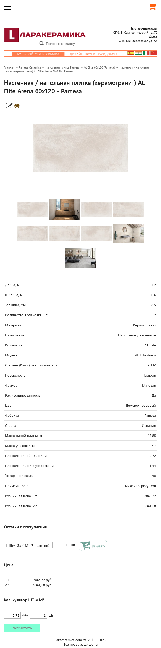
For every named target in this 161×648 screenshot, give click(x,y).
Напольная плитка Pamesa (62, 67)
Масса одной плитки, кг (24, 435)
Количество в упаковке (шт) (26, 315)
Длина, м (12, 285)
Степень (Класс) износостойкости (31, 365)
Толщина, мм (15, 305)
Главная (9, 67)
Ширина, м (13, 295)
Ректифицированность (23, 395)
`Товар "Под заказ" (19, 475)
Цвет (9, 405)
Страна (10, 425)
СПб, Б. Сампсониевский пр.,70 (135, 30)
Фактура (11, 385)
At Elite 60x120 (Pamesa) (99, 67)
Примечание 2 (16, 485)
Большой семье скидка (41, 54)
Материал (13, 325)
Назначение (14, 335)
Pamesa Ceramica (30, 67)
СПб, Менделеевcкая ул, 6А (138, 39)
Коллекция (13, 345)
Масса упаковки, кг (20, 445)
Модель (11, 355)
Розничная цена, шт (21, 495)
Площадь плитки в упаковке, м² (30, 465)
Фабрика (12, 415)
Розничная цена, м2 (21, 506)
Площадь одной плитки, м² (26, 455)
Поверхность (15, 375)
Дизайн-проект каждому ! (96, 54)
